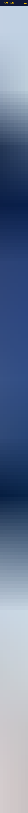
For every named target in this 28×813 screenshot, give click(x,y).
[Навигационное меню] (25, 3)
